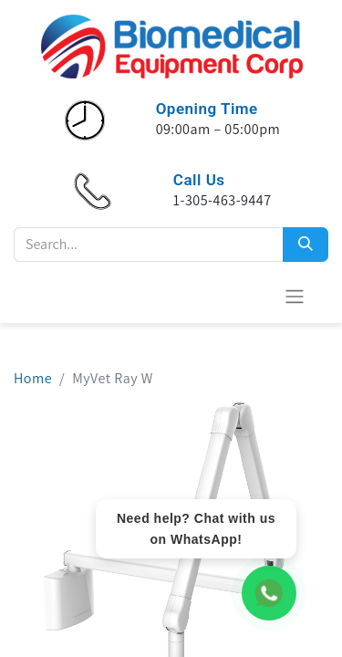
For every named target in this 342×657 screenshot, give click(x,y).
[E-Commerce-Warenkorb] (250, 295)
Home (33, 378)
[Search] (305, 244)
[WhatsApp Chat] (269, 593)
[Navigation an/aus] (294, 296)
